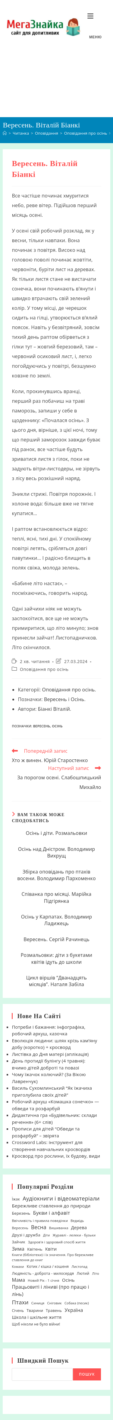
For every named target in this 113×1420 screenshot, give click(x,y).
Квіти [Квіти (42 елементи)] (51, 1249)
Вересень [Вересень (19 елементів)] (20, 1228)
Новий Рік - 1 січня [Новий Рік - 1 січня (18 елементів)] (43, 1280)
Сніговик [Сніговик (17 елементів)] (54, 1303)
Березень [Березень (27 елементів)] (21, 1213)
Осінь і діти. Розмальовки (56, 833)
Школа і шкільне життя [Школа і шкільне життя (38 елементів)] (36, 1317)
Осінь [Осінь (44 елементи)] (68, 1280)
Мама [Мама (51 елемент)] (18, 1280)
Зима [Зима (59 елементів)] (18, 1248)
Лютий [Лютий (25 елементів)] (83, 1273)
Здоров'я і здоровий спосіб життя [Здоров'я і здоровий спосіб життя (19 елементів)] (57, 1242)
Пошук (87, 1374)
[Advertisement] (56, 85)
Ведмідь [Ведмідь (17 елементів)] (77, 1220)
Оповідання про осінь (44, 669)
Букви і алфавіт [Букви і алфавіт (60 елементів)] (51, 1212)
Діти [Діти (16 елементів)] (46, 1235)
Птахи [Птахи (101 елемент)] (20, 1302)
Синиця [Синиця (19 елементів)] (37, 1303)
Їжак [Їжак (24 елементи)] (16, 1199)
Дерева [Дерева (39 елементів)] (79, 1227)
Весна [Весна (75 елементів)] (38, 1227)
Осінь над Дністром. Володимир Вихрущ (56, 852)
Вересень (55, 699)
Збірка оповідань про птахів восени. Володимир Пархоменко (56, 875)
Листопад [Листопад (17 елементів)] (79, 1266)
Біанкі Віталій (54, 709)
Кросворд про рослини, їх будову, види (56, 1156)
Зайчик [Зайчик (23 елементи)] (18, 1242)
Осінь (77, 699)
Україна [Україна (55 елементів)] (73, 1310)
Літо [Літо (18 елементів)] (95, 1273)
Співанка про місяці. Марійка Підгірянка (57, 897)
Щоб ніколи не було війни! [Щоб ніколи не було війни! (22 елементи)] (36, 1324)
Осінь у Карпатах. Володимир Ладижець (56, 920)
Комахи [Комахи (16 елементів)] (18, 1267)
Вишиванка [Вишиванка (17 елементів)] (58, 1228)
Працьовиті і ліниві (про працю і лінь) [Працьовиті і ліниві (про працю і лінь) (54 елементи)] (50, 1290)
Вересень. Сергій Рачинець (56, 939)
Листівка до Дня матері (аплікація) (50, 1054)
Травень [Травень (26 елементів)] (54, 1310)
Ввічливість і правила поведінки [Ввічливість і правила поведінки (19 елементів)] (40, 1220)
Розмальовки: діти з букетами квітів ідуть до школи (57, 958)
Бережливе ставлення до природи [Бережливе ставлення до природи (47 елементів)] (51, 1206)
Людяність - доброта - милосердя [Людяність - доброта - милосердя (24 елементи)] (43, 1273)
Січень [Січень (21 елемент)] (18, 1310)
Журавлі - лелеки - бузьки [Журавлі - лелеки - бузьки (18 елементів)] (74, 1235)
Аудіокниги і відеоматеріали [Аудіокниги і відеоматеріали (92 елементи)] (61, 1198)
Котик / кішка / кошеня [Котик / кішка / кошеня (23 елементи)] (48, 1266)
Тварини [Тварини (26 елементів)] (35, 1310)
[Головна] (5, 133)
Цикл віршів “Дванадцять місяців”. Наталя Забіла (56, 981)
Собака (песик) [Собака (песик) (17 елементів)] (76, 1303)
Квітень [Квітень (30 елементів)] (34, 1249)
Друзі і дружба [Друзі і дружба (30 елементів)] (26, 1235)
